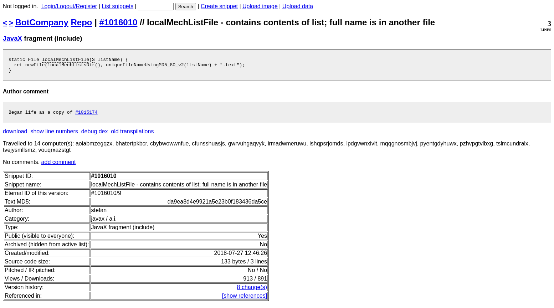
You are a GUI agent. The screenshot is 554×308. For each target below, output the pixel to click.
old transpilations (132, 136)
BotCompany (41, 22)
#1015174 (86, 116)
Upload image (260, 6)
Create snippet (219, 6)
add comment (58, 166)
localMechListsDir (71, 66)
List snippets (117, 6)
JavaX (12, 38)
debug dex (94, 136)
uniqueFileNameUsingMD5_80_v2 (145, 66)
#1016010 (118, 22)
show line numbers (54, 136)
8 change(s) (252, 291)
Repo (81, 22)
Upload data (297, 6)
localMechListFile (65, 60)
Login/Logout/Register (69, 6)
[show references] (244, 300)
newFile (35, 66)
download (15, 136)
